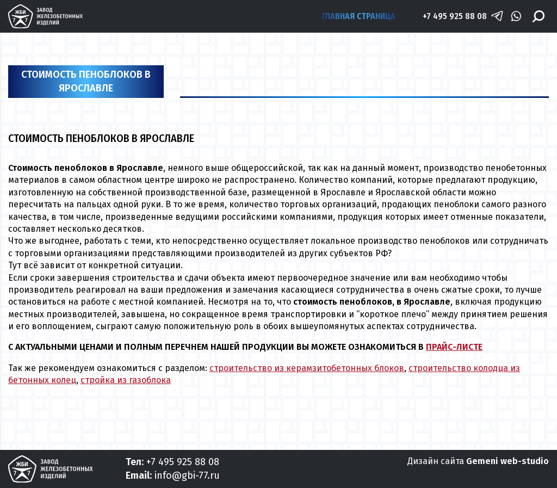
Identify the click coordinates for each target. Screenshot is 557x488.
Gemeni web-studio (507, 461)
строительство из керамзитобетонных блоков (306, 368)
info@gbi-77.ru (187, 475)
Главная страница (358, 16)
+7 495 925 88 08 (455, 16)
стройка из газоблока (126, 380)
